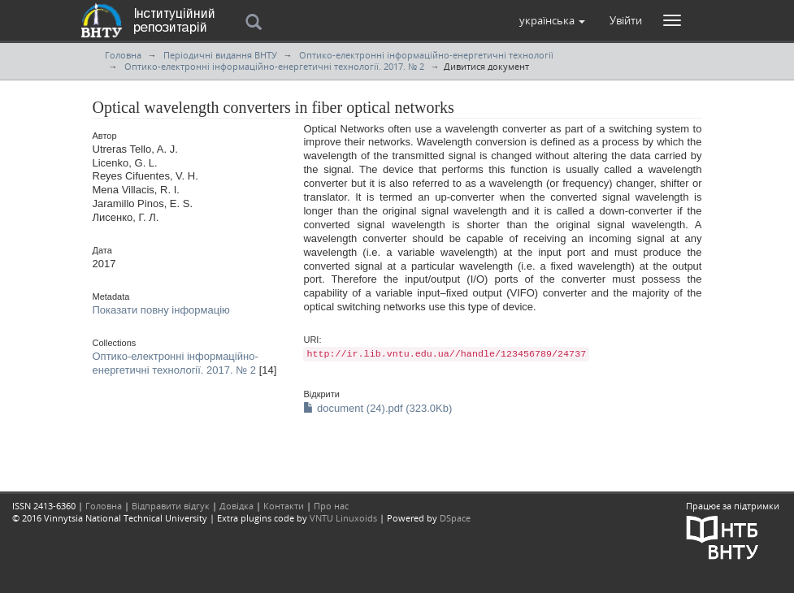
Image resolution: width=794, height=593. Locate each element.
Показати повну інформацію (161, 310)
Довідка (236, 506)
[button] (552, 20)
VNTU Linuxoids (343, 518)
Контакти (283, 506)
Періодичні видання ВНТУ (220, 55)
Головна (123, 55)
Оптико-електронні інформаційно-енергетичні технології (426, 55)
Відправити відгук (171, 506)
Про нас (331, 506)
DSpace (455, 518)
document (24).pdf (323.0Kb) (377, 408)
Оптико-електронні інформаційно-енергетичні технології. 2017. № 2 (274, 66)
